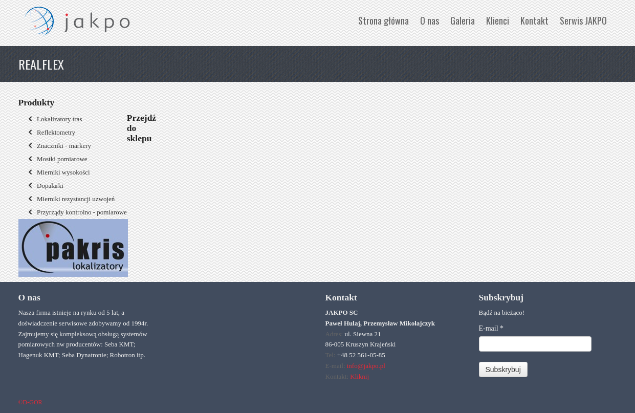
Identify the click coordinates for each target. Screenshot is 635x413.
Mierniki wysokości (58, 172)
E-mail (491, 328)
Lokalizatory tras (54, 119)
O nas (429, 20)
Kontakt (534, 20)
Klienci (497, 20)
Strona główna (383, 20)
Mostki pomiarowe (56, 159)
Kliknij (359, 376)
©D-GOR (30, 402)
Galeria (462, 20)
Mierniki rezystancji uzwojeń (70, 199)
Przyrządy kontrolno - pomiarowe (76, 212)
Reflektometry (51, 132)
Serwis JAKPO (583, 20)
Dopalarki (44, 185)
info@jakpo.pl (366, 365)
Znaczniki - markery (59, 145)
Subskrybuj (503, 369)
